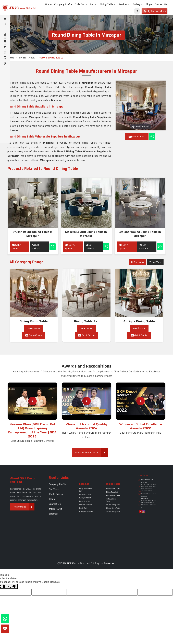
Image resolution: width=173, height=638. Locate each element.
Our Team (57, 493)
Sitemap (57, 502)
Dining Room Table (34, 321)
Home (48, 4)
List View (155, 262)
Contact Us (161, 4)
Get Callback (36, 246)
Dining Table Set (86, 321)
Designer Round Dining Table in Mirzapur (139, 234)
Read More (34, 328)
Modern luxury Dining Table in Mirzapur (86, 234)
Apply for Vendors (154, 11)
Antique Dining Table (139, 321)
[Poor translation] (12, 586)
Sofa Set (81, 4)
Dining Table (108, 4)
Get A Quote (16, 246)
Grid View (137, 262)
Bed (93, 4)
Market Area (58, 501)
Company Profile (63, 4)
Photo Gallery (58, 495)
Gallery (138, 4)
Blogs (149, 4)
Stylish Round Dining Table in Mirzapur (33, 234)
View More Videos (88, 452)
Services (124, 4)
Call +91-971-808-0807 (5, 49)
